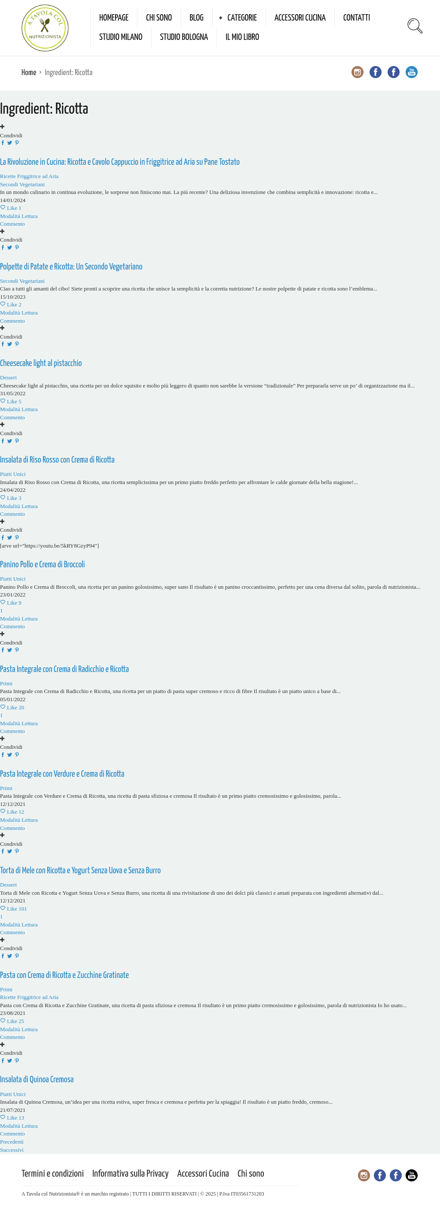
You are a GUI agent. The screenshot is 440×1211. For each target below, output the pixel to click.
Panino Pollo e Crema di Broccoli (42, 565)
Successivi (12, 1150)
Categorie (242, 18)
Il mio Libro (242, 37)
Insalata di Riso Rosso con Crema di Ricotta (57, 460)
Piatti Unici (13, 474)
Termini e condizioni (52, 1174)
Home (28, 73)
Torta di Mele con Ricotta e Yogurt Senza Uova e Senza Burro (80, 871)
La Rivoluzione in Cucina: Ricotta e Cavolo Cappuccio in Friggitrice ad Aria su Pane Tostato (120, 162)
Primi (6, 788)
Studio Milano (121, 37)
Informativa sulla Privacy (130, 1174)
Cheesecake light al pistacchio (41, 364)
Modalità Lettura (19, 216)
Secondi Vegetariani (22, 184)
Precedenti (12, 1141)
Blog (196, 18)
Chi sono (159, 18)
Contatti (356, 18)
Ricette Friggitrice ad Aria (29, 176)
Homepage (113, 18)
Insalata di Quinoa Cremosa (36, 1080)
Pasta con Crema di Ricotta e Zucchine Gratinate (64, 976)
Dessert (8, 377)
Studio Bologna (184, 37)
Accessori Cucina (300, 18)
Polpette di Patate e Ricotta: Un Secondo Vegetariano (71, 267)
